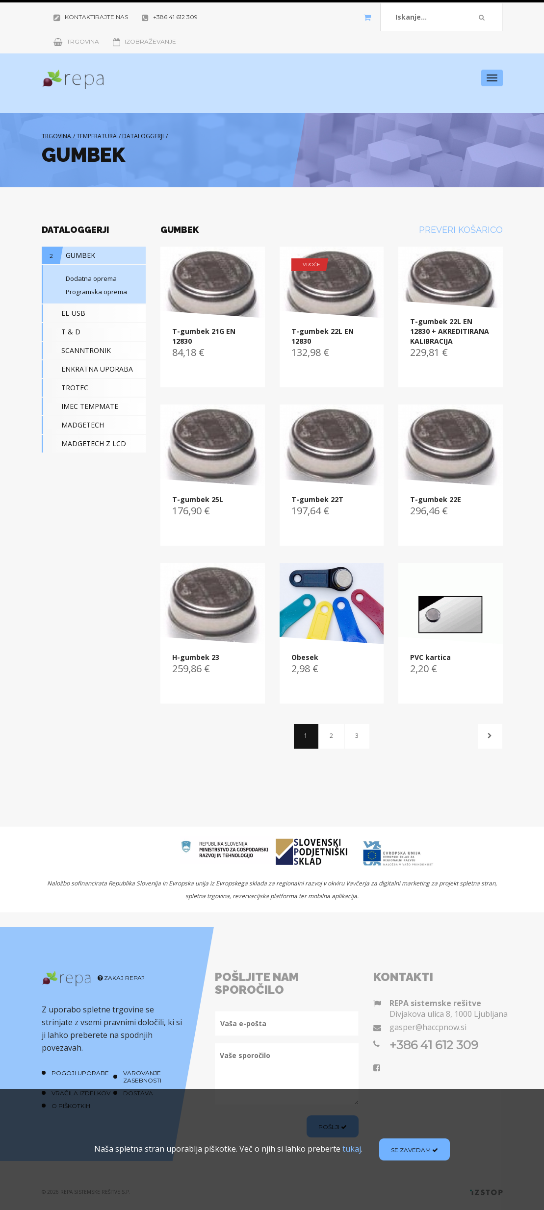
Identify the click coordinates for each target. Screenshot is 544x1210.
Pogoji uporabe (80, 1073)
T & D (61, 332)
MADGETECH (73, 425)
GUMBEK (68, 255)
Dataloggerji (143, 136)
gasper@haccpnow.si (427, 1027)
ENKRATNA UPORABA (87, 369)
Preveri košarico (461, 230)
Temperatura (97, 136)
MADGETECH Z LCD (84, 444)
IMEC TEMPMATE (80, 406)
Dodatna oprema (80, 278)
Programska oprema (85, 291)
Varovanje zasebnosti (142, 1076)
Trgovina (76, 41)
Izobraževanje (144, 41)
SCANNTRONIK (76, 350)
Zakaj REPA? (121, 978)
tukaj (351, 1148)
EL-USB (63, 313)
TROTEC (65, 388)
